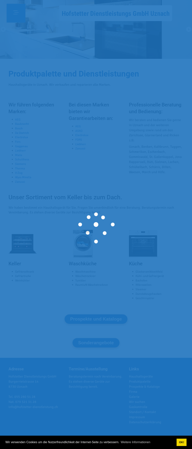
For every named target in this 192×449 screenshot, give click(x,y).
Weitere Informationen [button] (135, 442)
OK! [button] (181, 442)
